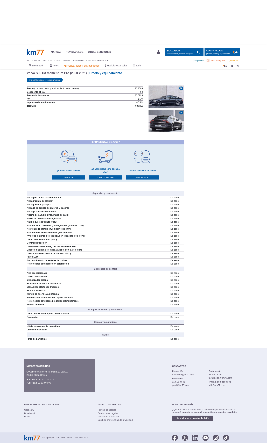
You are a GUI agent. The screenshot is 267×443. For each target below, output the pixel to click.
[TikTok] (226, 437)
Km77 (35, 52)
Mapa (44, 375)
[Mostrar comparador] (222, 52)
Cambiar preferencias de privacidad (115, 420)
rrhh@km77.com (217, 385)
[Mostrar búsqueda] (184, 52)
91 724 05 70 (48, 379)
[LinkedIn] (195, 437)
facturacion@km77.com (220, 378)
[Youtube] (205, 437)
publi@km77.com (180, 385)
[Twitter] (185, 437)
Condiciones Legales (108, 413)
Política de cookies (107, 410)
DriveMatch (30, 413)
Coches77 (29, 410)
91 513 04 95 (44, 383)
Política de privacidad (108, 416)
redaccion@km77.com (183, 374)
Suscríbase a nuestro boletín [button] (192, 418)
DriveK (27, 416)
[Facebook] (175, 437)
